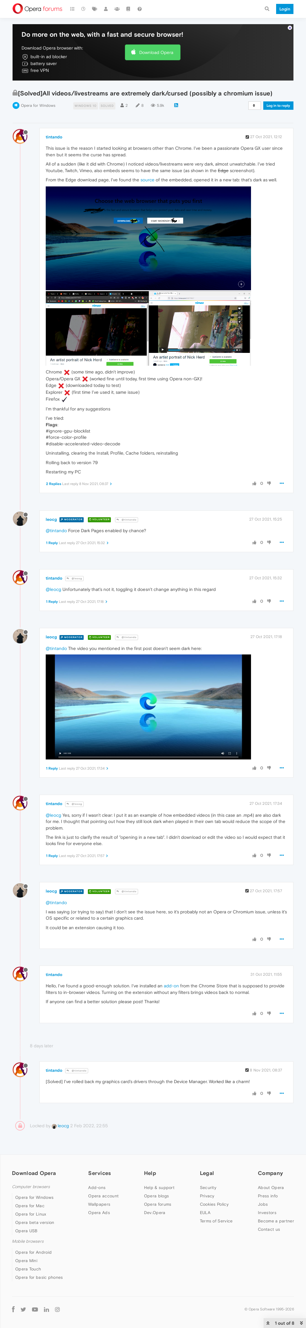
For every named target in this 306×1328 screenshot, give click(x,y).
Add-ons (96, 1187)
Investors (267, 1212)
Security (208, 1187)
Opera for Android (33, 1252)
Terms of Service (216, 1221)
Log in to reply (278, 106)
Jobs (263, 1204)
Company (270, 1173)
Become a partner (276, 1221)
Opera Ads (99, 1212)
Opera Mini (26, 1260)
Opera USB (26, 1230)
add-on (171, 985)
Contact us (269, 1229)
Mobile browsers (28, 1241)
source (147, 179)
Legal (207, 1173)
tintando (54, 137)
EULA (205, 1212)
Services (99, 1173)
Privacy (207, 1195)
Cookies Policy (214, 1204)
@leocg (74, 578)
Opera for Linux (30, 1214)
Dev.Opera (155, 1212)
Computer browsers (31, 1186)
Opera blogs (156, 1195)
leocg (51, 519)
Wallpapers (99, 1204)
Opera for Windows (38, 105)
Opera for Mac (30, 1205)
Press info (268, 1195)
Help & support (159, 1187)
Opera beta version (34, 1222)
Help (150, 1173)
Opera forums (158, 1204)
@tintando (127, 519)
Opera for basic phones (39, 1277)
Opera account (103, 1195)
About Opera (271, 1187)
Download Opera (156, 52)
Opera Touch (28, 1269)
